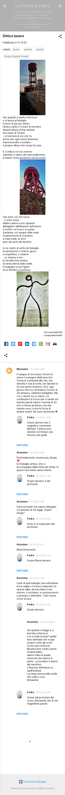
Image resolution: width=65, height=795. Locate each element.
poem (16, 49)
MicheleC (22, 369)
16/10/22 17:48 (43, 476)
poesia (28, 49)
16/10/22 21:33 (43, 555)
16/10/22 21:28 (36, 578)
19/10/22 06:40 (47, 622)
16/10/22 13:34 (37, 369)
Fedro (30, 417)
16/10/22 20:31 (36, 544)
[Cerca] (60, 7)
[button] (60, 37)
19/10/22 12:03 (43, 692)
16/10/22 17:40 (36, 501)
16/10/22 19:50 (43, 518)
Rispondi (22, 445)
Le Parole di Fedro (32, 5)
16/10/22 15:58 (36, 452)
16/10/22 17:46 (43, 417)
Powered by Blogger (32, 781)
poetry (40, 49)
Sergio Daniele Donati (16, 56)
